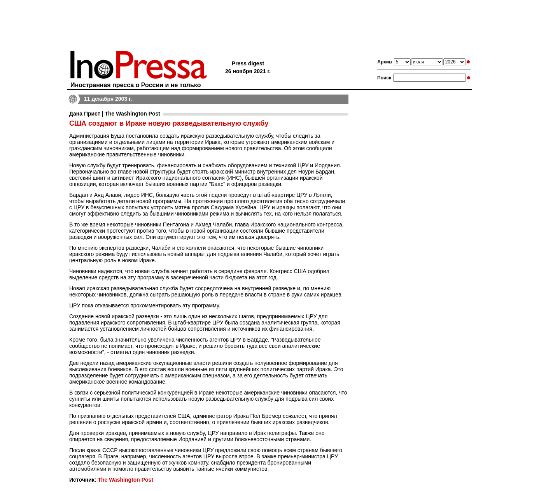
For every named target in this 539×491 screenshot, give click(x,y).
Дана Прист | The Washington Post (114, 113)
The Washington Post (125, 480)
